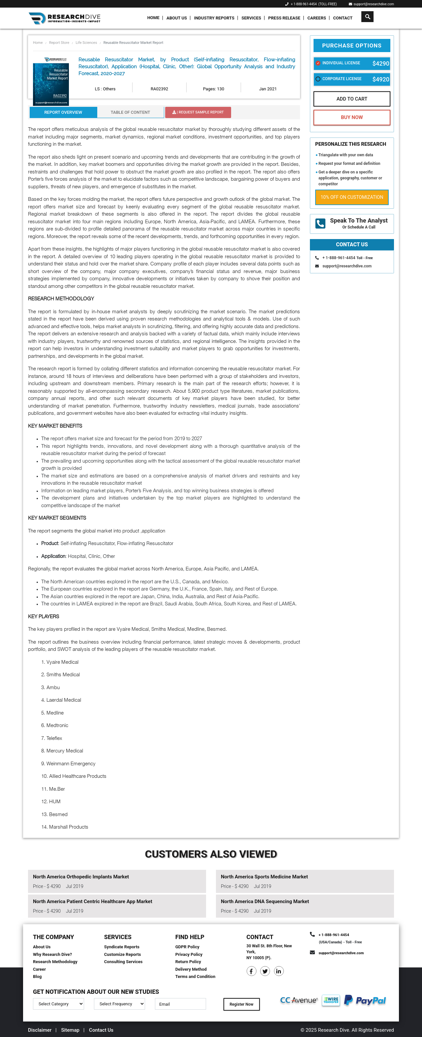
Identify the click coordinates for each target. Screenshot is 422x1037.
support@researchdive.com (371, 4)
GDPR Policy (187, 946)
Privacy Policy (188, 954)
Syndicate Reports (121, 946)
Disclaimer (39, 1030)
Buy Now (352, 117)
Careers (316, 17)
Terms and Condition (195, 976)
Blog (37, 976)
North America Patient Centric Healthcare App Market (92, 901)
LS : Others (105, 88)
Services (251, 17)
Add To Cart (352, 99)
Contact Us (101, 1030)
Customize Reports (122, 954)
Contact (343, 17)
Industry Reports (214, 17)
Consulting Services (123, 961)
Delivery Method (191, 969)
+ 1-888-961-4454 (303, 4)
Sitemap (70, 1030)
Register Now (241, 1004)
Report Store (59, 43)
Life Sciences (86, 43)
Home (153, 17)
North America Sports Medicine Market (264, 877)
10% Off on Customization (352, 197)
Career (39, 969)
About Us (176, 17)
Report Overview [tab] (63, 112)
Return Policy (188, 961)
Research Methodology (55, 961)
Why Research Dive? (52, 954)
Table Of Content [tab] (130, 112)
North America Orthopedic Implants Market (81, 877)
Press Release (284, 17)
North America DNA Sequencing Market (265, 901)
